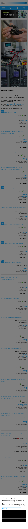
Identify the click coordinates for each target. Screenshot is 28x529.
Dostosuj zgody (14, 516)
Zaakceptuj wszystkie (14, 520)
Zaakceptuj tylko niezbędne (14, 512)
